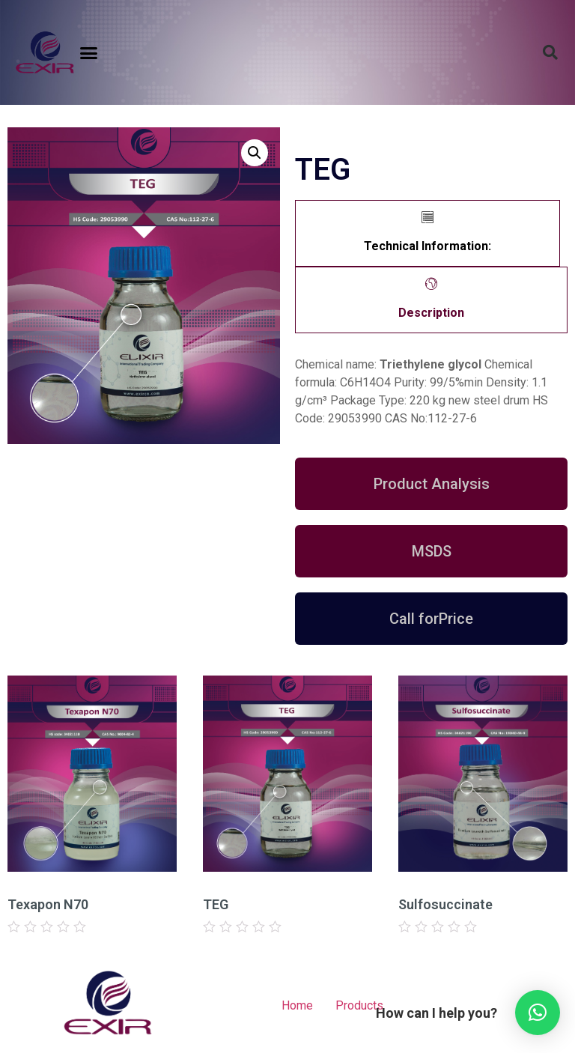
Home (297, 1005)
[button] (89, 52)
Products (359, 1005)
